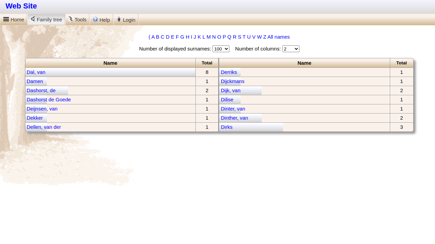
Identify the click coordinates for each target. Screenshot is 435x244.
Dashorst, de (41, 90)
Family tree (46, 19)
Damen (35, 81)
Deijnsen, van (42, 108)
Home (13, 19)
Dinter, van (233, 108)
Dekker (35, 118)
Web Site (21, 6)
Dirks (226, 127)
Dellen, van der (44, 127)
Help (101, 20)
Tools (78, 19)
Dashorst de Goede (49, 99)
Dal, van (36, 72)
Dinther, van (234, 118)
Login (126, 20)
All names (278, 37)
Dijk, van (231, 90)
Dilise (227, 99)
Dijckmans (232, 81)
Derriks (229, 72)
